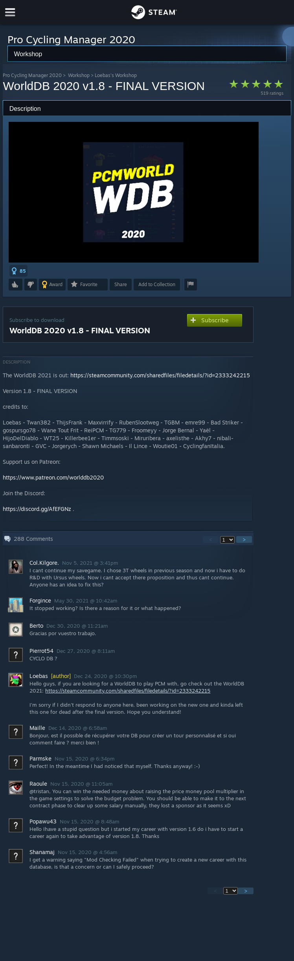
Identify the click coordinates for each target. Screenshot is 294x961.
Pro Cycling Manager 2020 (32, 75)
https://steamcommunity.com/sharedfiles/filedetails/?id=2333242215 (160, 375)
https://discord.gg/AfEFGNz (37, 508)
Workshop (79, 75)
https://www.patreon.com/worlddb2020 (53, 477)
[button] (18, 271)
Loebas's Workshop (116, 75)
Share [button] (120, 284)
